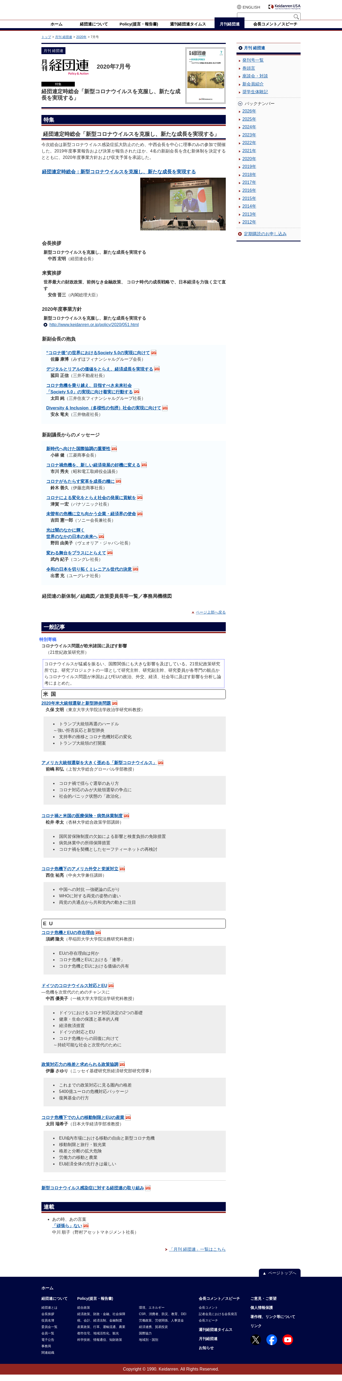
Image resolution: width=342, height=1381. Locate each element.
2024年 (249, 133)
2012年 (249, 228)
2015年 (249, 205)
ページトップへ (282, 1279)
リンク (256, 1332)
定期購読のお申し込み (265, 240)
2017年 (249, 188)
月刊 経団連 (63, 43)
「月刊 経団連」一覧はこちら (197, 1255)
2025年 (249, 125)
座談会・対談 (255, 82)
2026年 (249, 117)
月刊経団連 (208, 1345)
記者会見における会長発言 (218, 1320)
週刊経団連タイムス (215, 1336)
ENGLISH (251, 7)
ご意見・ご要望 (263, 1305)
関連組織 (47, 1359)
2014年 (249, 212)
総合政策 (83, 1314)
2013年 (249, 220)
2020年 (81, 43)
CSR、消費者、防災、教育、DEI (162, 1320)
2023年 (249, 141)
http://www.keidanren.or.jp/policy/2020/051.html (94, 331)
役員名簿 (47, 1327)
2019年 (249, 173)
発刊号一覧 (253, 66)
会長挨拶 (47, 1320)
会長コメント (208, 1314)
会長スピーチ (208, 1327)
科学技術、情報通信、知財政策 (99, 1346)
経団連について (54, 1305)
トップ (46, 43)
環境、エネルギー (152, 1314)
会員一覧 (47, 1340)
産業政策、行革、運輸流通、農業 (101, 1333)
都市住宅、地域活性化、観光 (98, 1340)
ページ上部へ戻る (211, 619)
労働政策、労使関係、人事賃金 (161, 1327)
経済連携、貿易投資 (153, 1333)
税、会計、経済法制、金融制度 (99, 1327)
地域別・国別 (148, 1346)
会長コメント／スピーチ (219, 1305)
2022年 (249, 149)
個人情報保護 (261, 1314)
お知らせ (206, 1354)
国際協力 (145, 1340)
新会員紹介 (253, 90)
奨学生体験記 (255, 98)
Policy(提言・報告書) (95, 1305)
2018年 (249, 181)
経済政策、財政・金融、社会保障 (101, 1320)
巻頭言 (248, 74)
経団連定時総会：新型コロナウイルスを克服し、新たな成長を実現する (119, 178)
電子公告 (47, 1346)
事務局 (46, 1352)
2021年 (249, 157)
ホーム (47, 1294)
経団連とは (49, 1314)
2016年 (249, 197)
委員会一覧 (49, 1333)
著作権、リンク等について (272, 1323)
